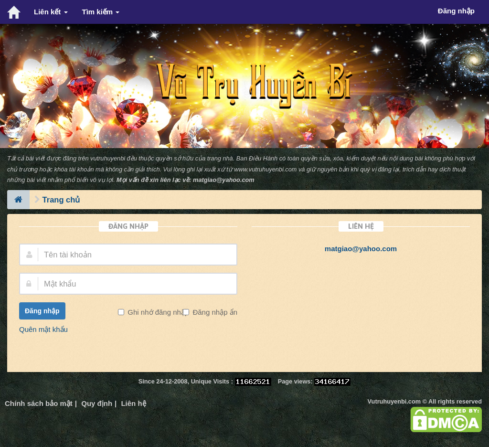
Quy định (96, 403)
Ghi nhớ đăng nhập (157, 312)
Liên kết (51, 12)
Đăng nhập (42, 311)
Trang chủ (61, 199)
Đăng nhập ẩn (214, 312)
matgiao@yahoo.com (224, 179)
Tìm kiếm (101, 12)
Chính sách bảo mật (39, 403)
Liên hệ (133, 403)
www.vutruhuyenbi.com (265, 169)
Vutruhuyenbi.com (394, 401)
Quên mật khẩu (43, 329)
